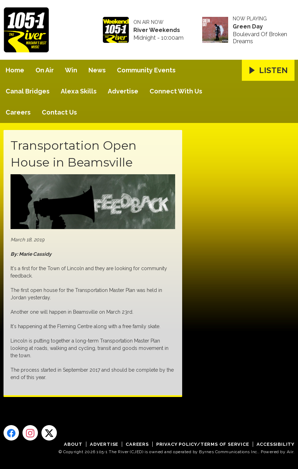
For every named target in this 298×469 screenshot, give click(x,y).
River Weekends (156, 30)
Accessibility (275, 444)
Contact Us (59, 112)
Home (15, 70)
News (97, 70)
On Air (44, 70)
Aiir (290, 451)
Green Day (248, 27)
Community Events (146, 70)
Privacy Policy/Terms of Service (202, 444)
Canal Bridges (27, 91)
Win (71, 70)
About (73, 444)
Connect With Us (176, 91)
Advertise (123, 91)
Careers (18, 112)
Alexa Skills (79, 91)
